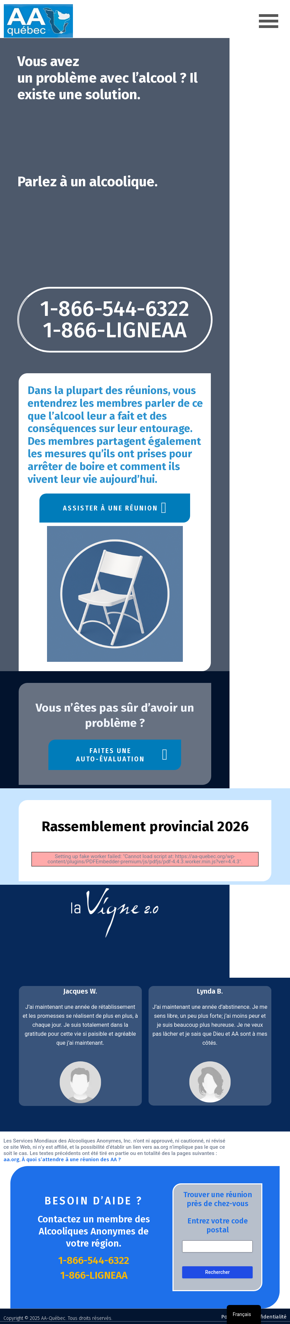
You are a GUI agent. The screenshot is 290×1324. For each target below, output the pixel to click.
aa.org (114, 1158)
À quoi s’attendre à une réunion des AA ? (174, 1158)
